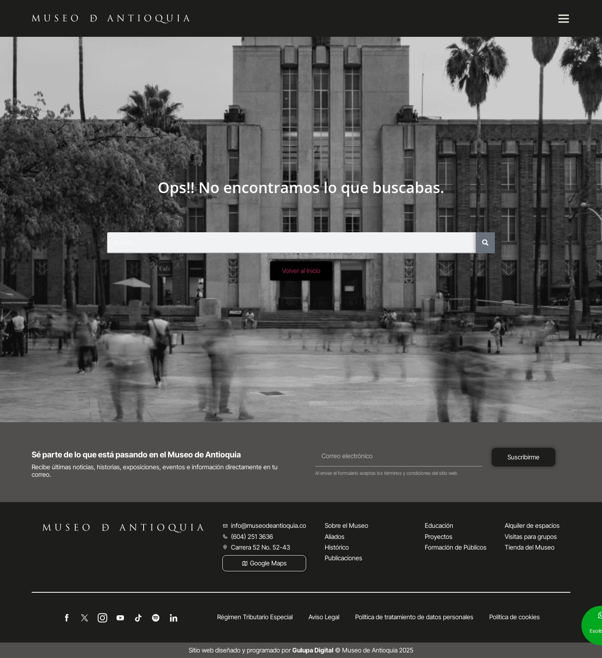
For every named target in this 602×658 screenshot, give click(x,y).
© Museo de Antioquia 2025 (352, 650)
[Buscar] (485, 242)
